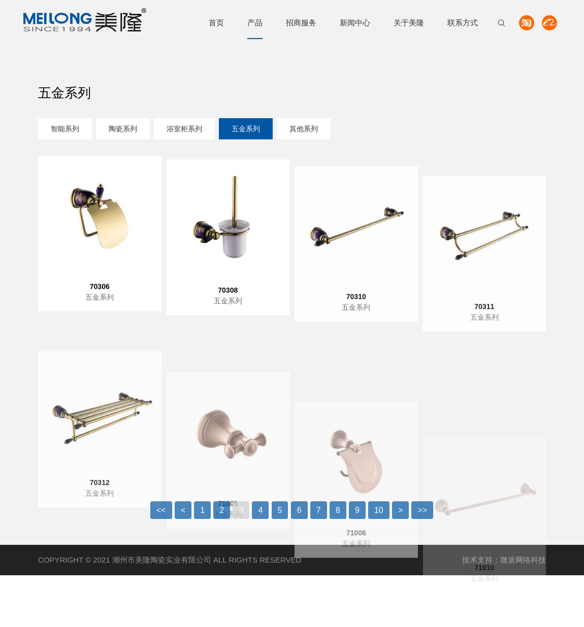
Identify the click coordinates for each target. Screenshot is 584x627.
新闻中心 (355, 22)
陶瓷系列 (123, 130)
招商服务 (301, 22)
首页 (216, 22)
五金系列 (246, 130)
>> (422, 516)
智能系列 (65, 130)
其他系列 (303, 130)
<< (161, 516)
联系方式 (462, 22)
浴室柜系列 (184, 130)
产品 (255, 22)
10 (378, 516)
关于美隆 (409, 22)
